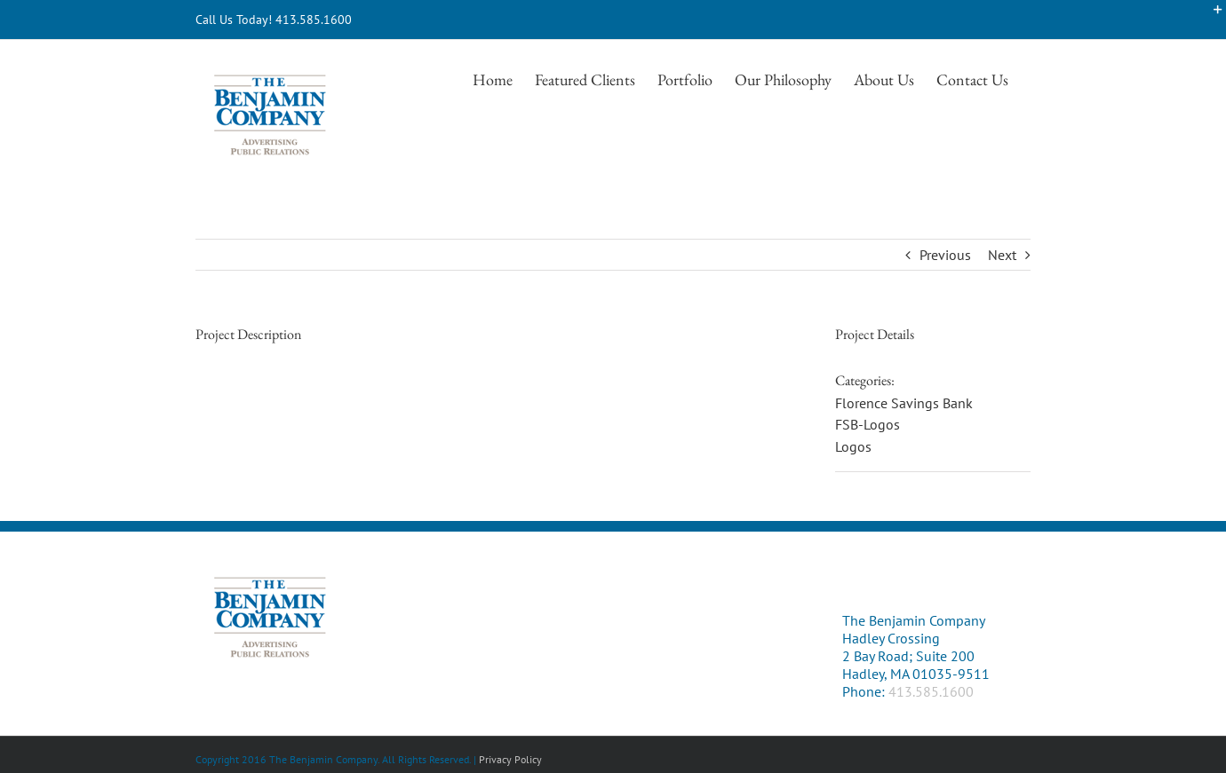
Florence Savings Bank (904, 403)
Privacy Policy (510, 759)
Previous (945, 255)
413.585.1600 (931, 691)
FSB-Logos (867, 424)
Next (1002, 255)
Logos (853, 446)
